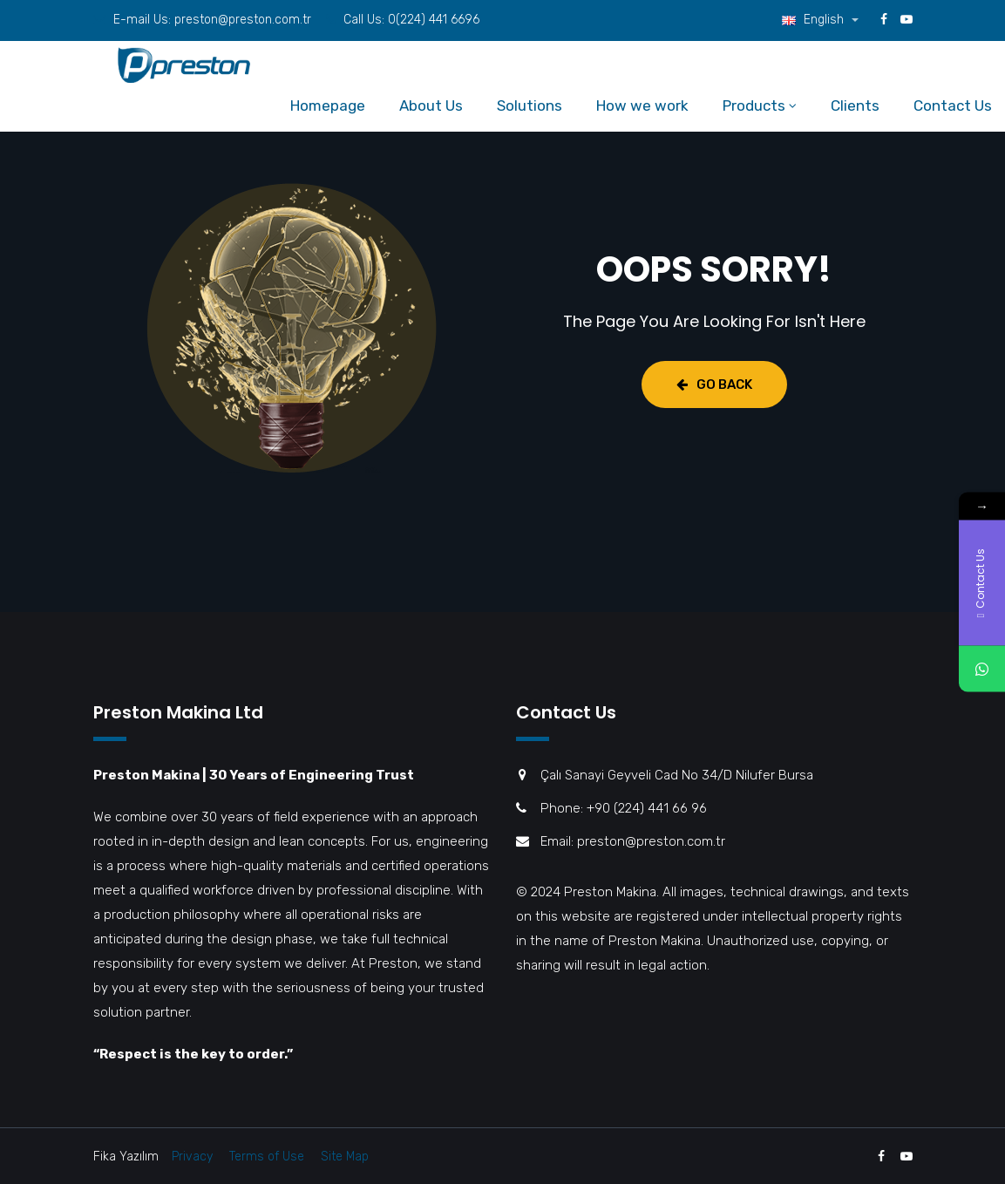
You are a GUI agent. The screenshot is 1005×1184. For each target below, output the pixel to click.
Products (754, 105)
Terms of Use (266, 1156)
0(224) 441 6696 (433, 19)
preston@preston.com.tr (242, 19)
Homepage (327, 105)
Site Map (345, 1156)
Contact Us (952, 105)
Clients (855, 105)
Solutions (529, 105)
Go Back (714, 384)
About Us (431, 105)
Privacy (192, 1156)
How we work (642, 105)
